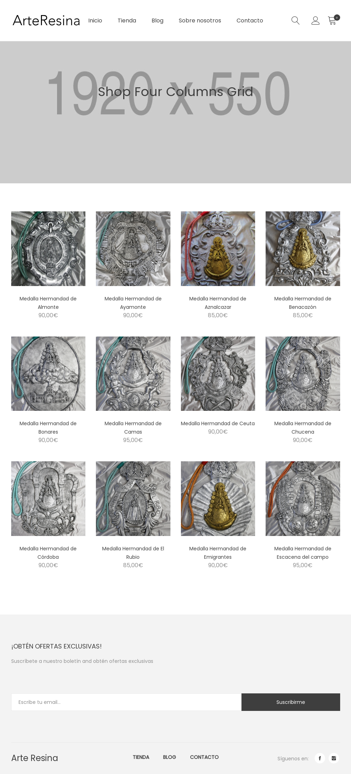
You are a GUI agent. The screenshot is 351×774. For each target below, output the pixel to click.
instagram (334, 758)
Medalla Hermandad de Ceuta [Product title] (218, 423)
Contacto (250, 20)
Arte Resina (34, 758)
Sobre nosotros (200, 20)
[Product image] (48, 248)
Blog (157, 20)
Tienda (127, 20)
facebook (320, 758)
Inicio (95, 20)
